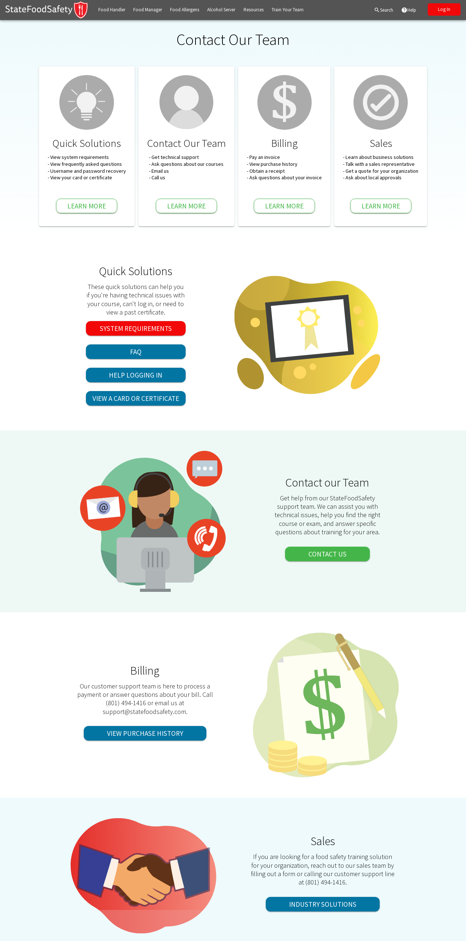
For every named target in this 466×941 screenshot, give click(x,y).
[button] (111, 10)
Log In (444, 9)
